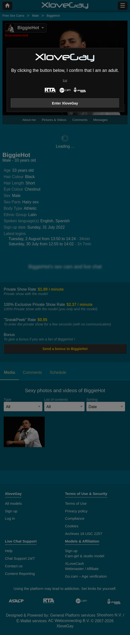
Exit (65, 80)
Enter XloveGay (65, 103)
